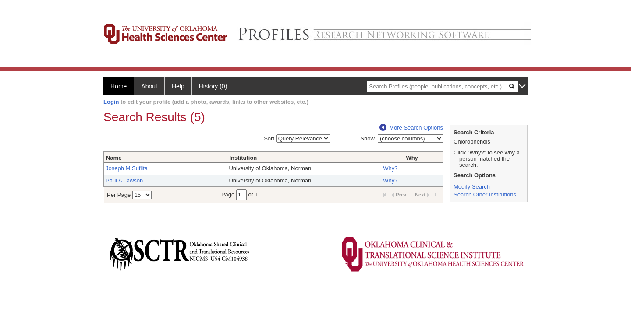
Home (118, 86)
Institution (243, 157)
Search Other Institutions (485, 194)
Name (113, 157)
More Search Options (411, 127)
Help (178, 86)
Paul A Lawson (124, 180)
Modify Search (472, 186)
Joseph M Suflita (127, 168)
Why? (390, 168)
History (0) (213, 86)
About (149, 86)
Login (111, 101)
